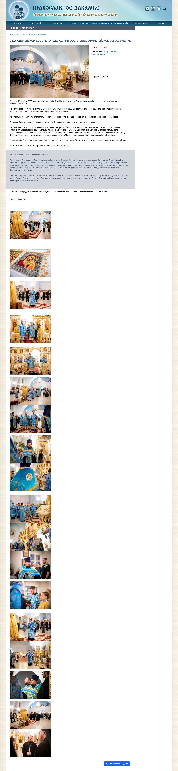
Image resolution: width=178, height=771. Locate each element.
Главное (15, 23)
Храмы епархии (98, 23)
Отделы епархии (78, 23)
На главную (14, 35)
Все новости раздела (117, 764)
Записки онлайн (120, 23)
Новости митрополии (37, 35)
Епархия (57, 23)
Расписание (141, 23)
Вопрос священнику (162, 24)
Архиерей (36, 23)
